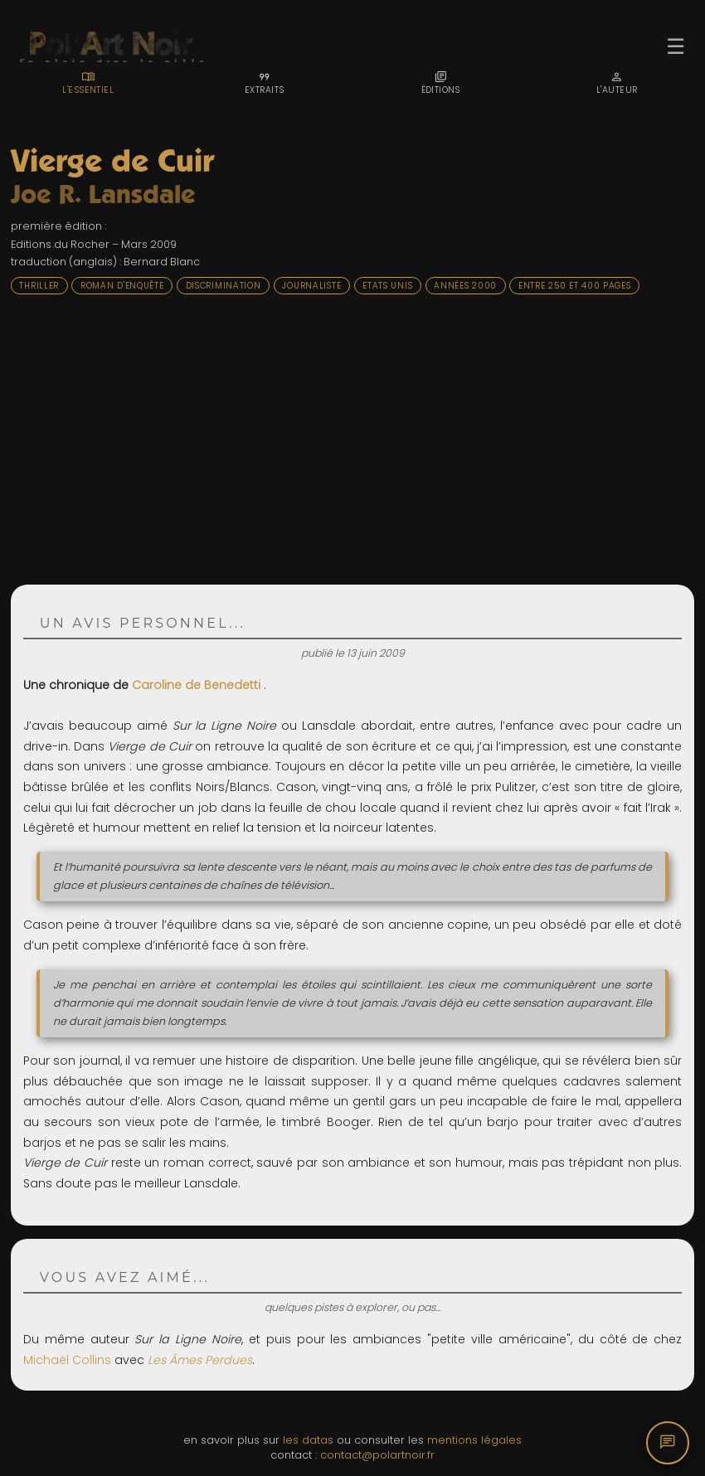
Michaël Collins (67, 1360)
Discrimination (223, 285)
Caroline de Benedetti (198, 685)
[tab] (88, 83)
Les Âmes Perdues (200, 1360)
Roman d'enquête (122, 285)
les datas (308, 1440)
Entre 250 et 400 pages (574, 285)
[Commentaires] (667, 1442)
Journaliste (311, 285)
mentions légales (474, 1440)
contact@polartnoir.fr (377, 1455)
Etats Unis (387, 285)
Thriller (39, 285)
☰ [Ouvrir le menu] (675, 46)
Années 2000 (465, 285)
